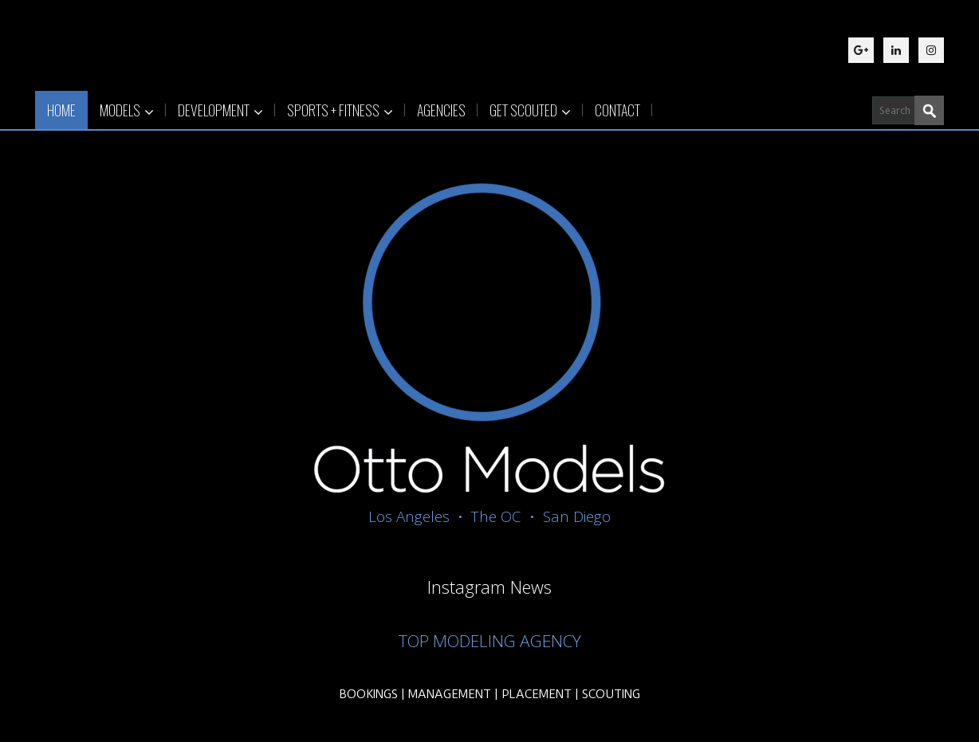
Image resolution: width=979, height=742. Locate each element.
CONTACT (617, 110)
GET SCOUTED (530, 110)
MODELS (127, 110)
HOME (61, 110)
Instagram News (489, 587)
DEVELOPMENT (220, 110)
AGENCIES (441, 110)
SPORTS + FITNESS (340, 110)
